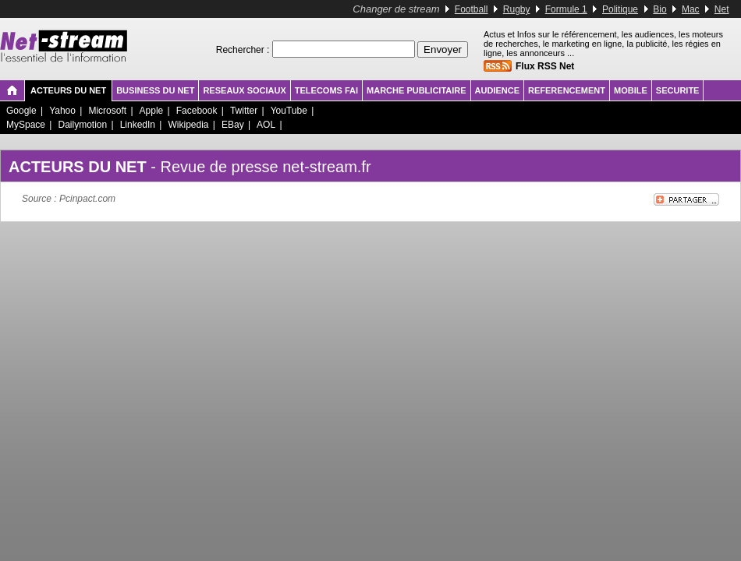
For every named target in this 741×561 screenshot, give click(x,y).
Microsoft (107, 110)
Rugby (516, 9)
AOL (266, 124)
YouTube (289, 110)
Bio (659, 9)
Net (721, 9)
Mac (691, 9)
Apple (152, 110)
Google (21, 110)
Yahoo (62, 110)
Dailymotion (82, 124)
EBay (233, 124)
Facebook (197, 110)
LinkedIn (137, 124)
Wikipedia (188, 124)
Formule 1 (566, 9)
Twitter (243, 110)
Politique (620, 9)
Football (471, 9)
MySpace (25, 124)
